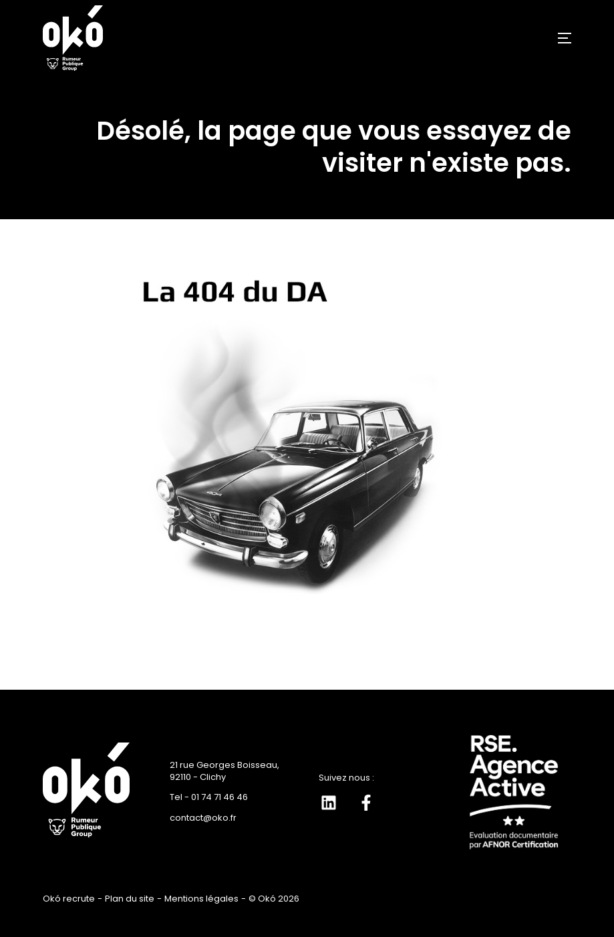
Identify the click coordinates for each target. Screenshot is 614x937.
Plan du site (129, 898)
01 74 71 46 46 (219, 797)
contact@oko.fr (203, 817)
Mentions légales (201, 898)
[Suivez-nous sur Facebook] (366, 803)
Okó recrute (69, 898)
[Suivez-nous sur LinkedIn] (329, 803)
